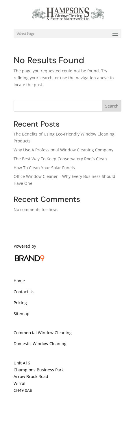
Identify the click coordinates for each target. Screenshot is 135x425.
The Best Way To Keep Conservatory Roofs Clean (60, 158)
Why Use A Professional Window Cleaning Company (63, 150)
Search (112, 106)
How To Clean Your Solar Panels (44, 167)
